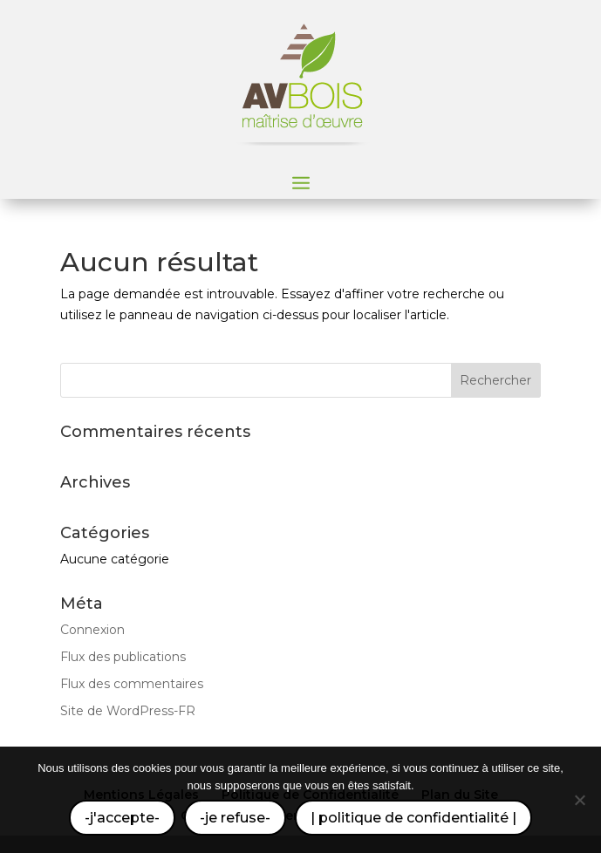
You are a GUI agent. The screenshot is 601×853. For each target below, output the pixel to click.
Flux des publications (123, 657)
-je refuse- (235, 817)
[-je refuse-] (579, 800)
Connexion (92, 630)
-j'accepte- (122, 817)
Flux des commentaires (131, 684)
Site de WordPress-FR (127, 711)
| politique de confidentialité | (413, 817)
